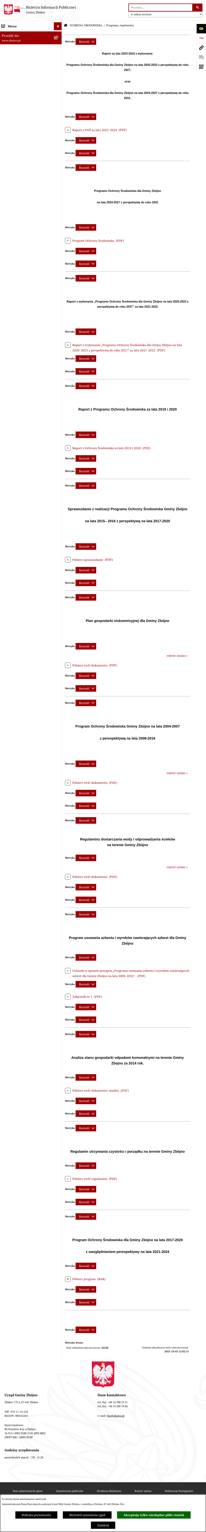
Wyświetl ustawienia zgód (87, 1515)
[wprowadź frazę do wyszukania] (160, 7)
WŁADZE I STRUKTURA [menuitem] (18, 184)
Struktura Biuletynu (109, 1491)
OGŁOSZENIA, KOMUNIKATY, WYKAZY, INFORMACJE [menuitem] (22, 146)
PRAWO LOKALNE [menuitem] (14, 291)
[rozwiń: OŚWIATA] (58, 692)
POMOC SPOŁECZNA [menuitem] (17, 700)
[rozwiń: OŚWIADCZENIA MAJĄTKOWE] (58, 784)
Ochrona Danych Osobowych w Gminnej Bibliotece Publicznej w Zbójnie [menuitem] (24, 973)
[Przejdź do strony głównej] (40, 10)
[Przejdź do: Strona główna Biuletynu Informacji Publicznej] (66, 25)
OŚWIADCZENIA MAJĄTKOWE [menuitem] (23, 785)
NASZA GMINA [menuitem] (12, 42)
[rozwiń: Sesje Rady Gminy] (58, 397)
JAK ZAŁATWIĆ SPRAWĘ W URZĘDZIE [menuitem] (21, 774)
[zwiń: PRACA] (58, 716)
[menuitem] (31, 52)
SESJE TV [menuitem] (8, 902)
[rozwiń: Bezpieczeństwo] (58, 1034)
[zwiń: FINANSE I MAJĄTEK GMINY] (58, 432)
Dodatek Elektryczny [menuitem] (16, 1010)
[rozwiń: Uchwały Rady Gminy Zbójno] (58, 311)
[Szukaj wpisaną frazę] (197, 7)
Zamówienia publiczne (69, 1491)
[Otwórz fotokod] (201, 66)
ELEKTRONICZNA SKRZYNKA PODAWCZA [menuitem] (23, 920)
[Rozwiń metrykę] (86, 41)
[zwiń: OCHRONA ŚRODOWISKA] (58, 605)
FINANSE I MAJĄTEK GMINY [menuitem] (22, 432)
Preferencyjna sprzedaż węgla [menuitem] (22, 1002)
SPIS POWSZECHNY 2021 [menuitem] (20, 894)
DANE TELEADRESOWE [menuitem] (18, 34)
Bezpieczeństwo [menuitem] (13, 1034)
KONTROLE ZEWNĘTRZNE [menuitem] (20, 793)
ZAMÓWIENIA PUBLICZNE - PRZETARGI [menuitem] (21, 525)
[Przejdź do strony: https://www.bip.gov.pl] (201, 38)
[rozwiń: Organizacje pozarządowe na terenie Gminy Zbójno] (58, 128)
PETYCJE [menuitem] (8, 886)
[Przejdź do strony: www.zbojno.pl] (201, 47)
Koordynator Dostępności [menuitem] (20, 986)
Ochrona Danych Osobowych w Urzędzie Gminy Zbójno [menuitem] (23, 941)
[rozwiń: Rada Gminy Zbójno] (58, 245)
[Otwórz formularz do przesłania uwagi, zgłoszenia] (201, 57)
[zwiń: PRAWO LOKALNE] (58, 290)
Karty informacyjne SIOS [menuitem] (19, 994)
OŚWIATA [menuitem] (9, 692)
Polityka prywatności (36, 1515)
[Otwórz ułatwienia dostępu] (201, 28)
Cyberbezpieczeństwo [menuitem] (17, 1026)
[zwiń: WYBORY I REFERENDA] (58, 800)
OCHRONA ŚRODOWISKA (86, 25)
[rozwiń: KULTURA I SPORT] (58, 708)
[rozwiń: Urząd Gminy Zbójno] (58, 255)
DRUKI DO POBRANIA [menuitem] (17, 931)
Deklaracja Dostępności (179, 1491)
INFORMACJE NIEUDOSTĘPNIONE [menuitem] (26, 910)
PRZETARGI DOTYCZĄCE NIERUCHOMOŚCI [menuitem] (19, 753)
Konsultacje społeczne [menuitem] (17, 1018)
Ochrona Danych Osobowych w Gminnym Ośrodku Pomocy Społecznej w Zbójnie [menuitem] (23, 956)
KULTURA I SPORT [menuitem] (15, 708)
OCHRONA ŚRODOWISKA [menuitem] (20, 606)
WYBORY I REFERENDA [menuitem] (18, 800)
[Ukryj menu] (58, 26)
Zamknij (103, 1525)
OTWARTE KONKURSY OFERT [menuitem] (23, 598)
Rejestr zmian (143, 1491)
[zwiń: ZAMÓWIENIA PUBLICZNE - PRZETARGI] (58, 523)
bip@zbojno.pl (115, 1415)
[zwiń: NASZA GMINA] (58, 42)
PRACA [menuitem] (7, 716)
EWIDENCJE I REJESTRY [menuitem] (18, 764)
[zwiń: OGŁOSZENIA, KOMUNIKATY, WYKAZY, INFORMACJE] (58, 143)
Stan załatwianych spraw (28, 1491)
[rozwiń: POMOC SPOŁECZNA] (58, 700)
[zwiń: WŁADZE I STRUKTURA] (58, 183)
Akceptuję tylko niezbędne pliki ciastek (153, 1515)
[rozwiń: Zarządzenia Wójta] (58, 407)
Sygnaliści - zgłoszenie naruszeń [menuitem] (24, 1042)
